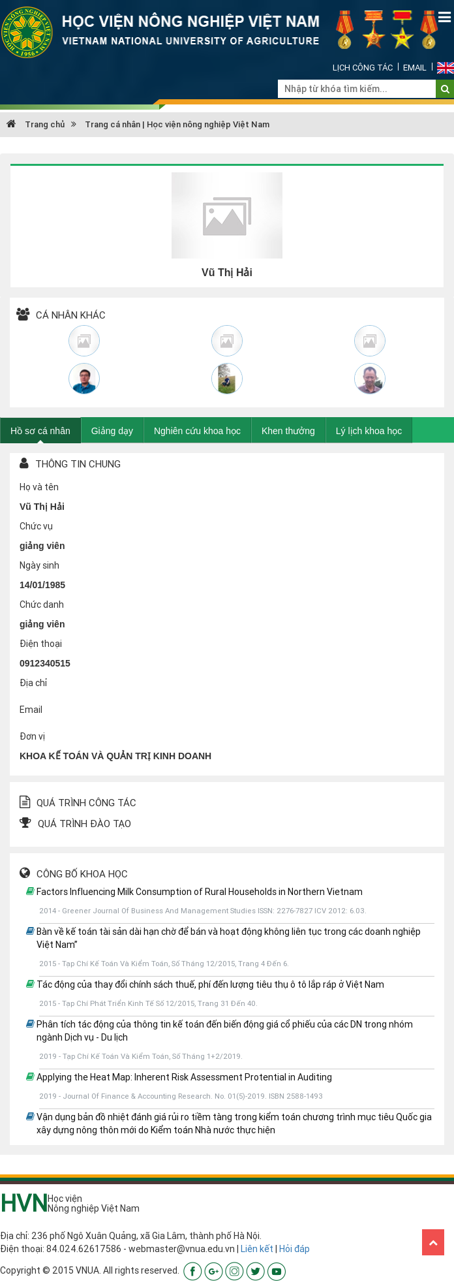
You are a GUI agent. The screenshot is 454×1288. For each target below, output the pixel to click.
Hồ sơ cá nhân (40, 431)
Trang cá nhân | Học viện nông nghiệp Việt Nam (177, 124)
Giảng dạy (112, 431)
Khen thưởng (288, 431)
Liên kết (257, 1249)
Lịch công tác (363, 67)
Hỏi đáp (294, 1249)
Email (415, 67)
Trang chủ (36, 124)
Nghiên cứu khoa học (197, 431)
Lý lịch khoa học (369, 431)
